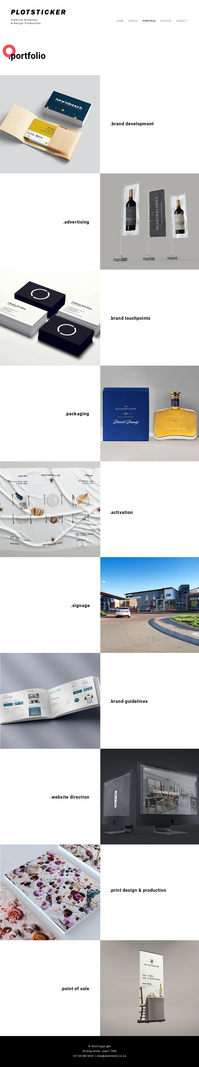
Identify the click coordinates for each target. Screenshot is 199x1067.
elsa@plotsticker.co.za (111, 1055)
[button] (50, 124)
